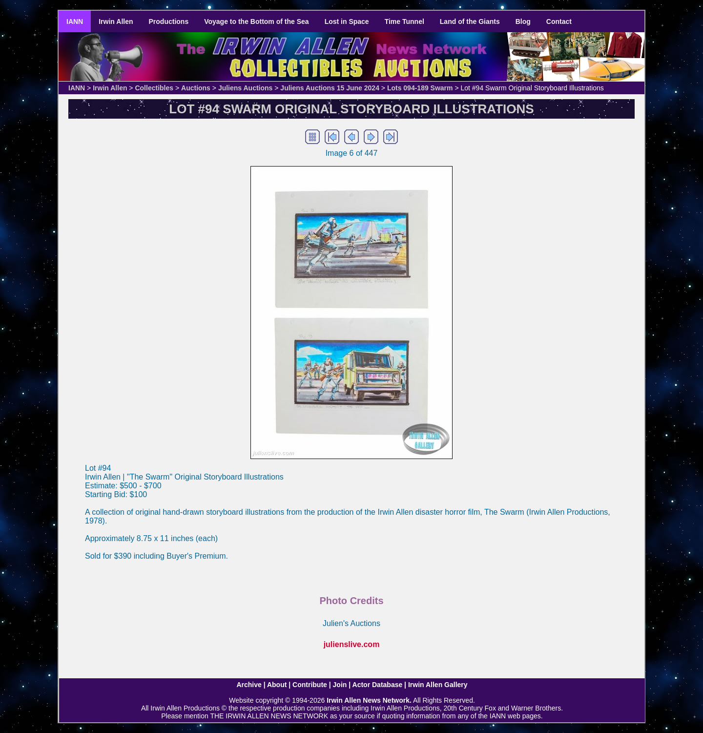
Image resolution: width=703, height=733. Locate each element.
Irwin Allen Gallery (438, 685)
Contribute (309, 685)
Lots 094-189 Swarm (420, 88)
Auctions (195, 88)
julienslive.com (352, 644)
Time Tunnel (404, 21)
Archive (248, 685)
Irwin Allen (116, 21)
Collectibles (154, 88)
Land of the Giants (470, 21)
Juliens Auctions (245, 88)
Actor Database (377, 685)
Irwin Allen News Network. (369, 700)
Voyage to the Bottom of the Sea (256, 21)
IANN (74, 21)
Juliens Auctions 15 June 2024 (329, 88)
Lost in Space (347, 21)
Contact (559, 21)
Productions (169, 21)
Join (340, 685)
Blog (523, 21)
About (277, 685)
